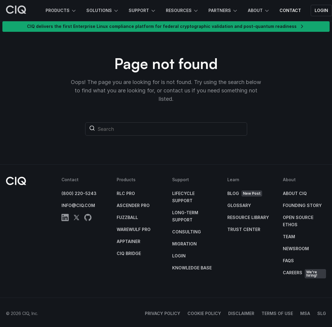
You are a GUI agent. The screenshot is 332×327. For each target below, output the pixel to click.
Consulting (186, 231)
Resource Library (248, 217)
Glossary (239, 205)
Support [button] (142, 11)
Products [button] (61, 11)
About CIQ (295, 193)
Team (289, 236)
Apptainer (128, 241)
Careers (304, 273)
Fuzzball (127, 217)
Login (321, 10)
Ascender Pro (133, 205)
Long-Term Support (185, 216)
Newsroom (296, 248)
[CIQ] (16, 10)
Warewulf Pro (134, 229)
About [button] (259, 11)
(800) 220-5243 (79, 193)
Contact (290, 10)
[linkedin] (65, 218)
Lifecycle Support (183, 197)
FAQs (288, 260)
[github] (87, 218)
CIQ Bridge (129, 253)
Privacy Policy (162, 313)
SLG (321, 313)
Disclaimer (241, 313)
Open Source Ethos (298, 221)
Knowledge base (192, 267)
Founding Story (302, 205)
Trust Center (243, 229)
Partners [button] (223, 11)
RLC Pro (126, 193)
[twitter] (76, 218)
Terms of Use (277, 313)
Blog (244, 193)
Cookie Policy (204, 313)
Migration (184, 243)
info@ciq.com (78, 205)
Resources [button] (182, 11)
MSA (305, 313)
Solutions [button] (102, 11)
